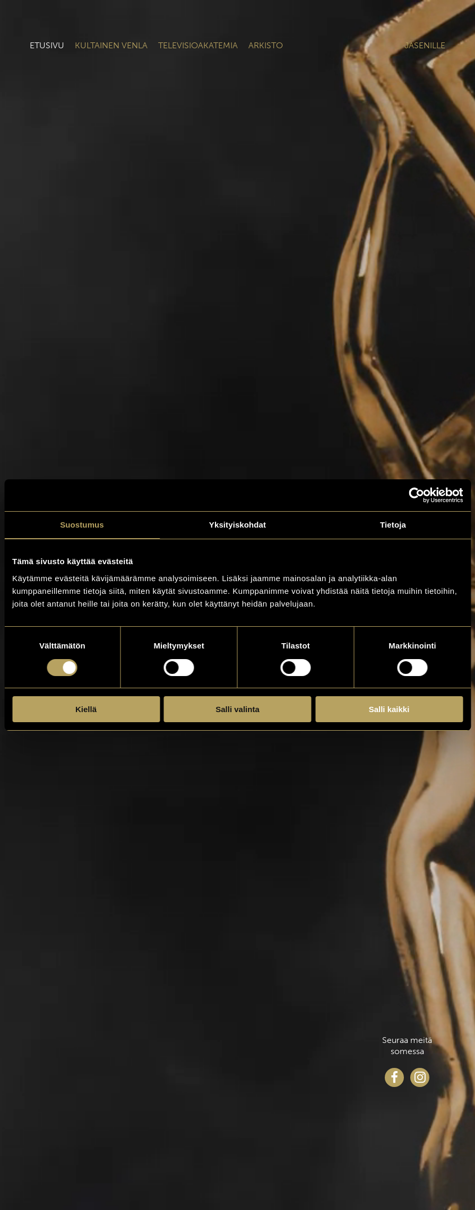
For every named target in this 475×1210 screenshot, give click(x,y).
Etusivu (47, 45)
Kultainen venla (111, 45)
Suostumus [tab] (82, 524)
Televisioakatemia (198, 45)
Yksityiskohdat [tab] (237, 524)
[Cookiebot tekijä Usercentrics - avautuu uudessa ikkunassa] (416, 495)
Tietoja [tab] (393, 524)
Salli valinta (237, 709)
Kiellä (86, 709)
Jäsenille (424, 45)
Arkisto (265, 45)
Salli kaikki (389, 709)
